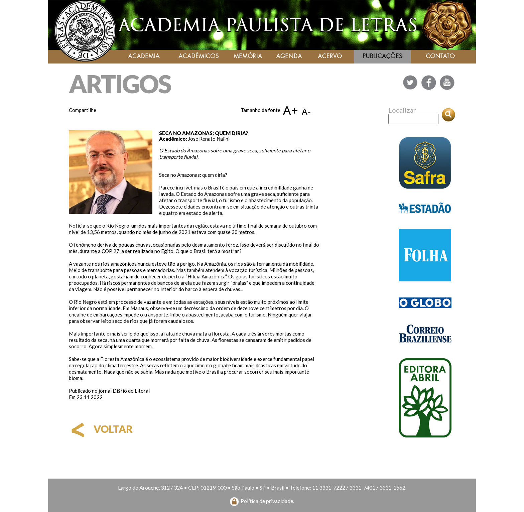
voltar (101, 429)
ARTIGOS (120, 84)
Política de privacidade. (267, 501)
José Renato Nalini (209, 139)
